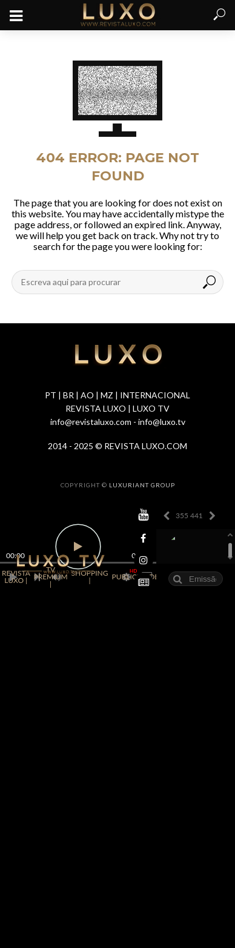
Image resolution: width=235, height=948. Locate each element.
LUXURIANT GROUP (142, 485)
